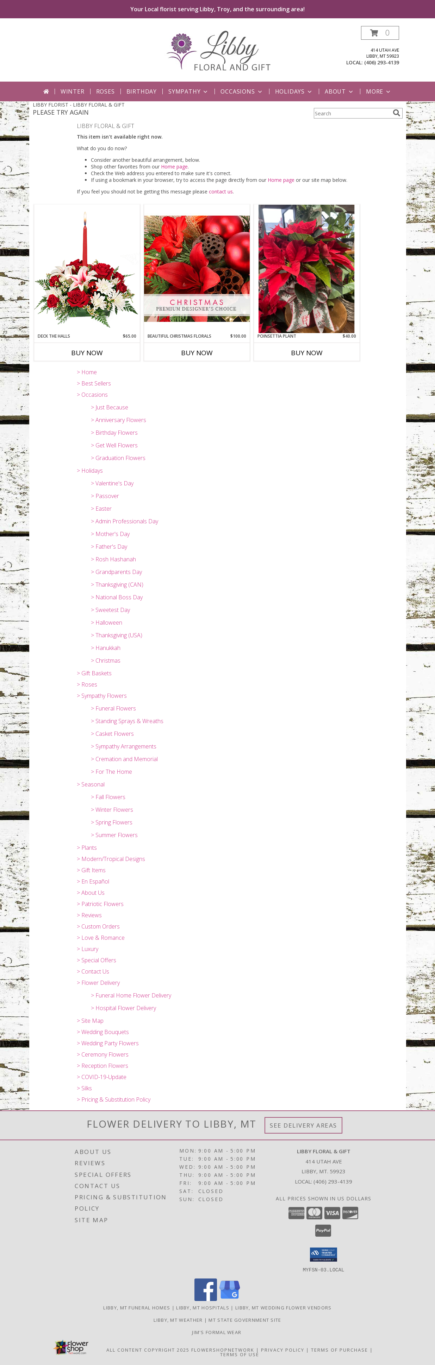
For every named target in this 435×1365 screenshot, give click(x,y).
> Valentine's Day (112, 483)
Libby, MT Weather (178, 1319)
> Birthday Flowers (114, 432)
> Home (87, 372)
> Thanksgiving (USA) (116, 635)
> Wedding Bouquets (103, 1032)
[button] (380, 33)
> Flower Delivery (98, 983)
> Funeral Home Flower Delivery (131, 995)
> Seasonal (91, 784)
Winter (73, 91)
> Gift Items (91, 870)
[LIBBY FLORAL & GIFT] (217, 50)
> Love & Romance (101, 938)
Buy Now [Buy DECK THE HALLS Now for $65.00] (87, 352)
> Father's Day (109, 546)
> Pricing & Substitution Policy (113, 1099)
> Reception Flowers (102, 1066)
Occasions (241, 91)
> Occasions (92, 394)
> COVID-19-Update (101, 1077)
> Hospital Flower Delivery (123, 1008)
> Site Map (90, 1021)
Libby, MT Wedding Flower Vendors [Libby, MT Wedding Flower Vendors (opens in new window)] (283, 1307)
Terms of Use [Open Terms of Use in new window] (239, 1354)
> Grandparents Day (116, 572)
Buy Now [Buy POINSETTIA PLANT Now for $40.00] (307, 352)
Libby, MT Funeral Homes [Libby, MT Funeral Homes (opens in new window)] (136, 1307)
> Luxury (87, 949)
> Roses (87, 684)
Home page (174, 166)
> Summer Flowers (114, 835)
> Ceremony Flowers (103, 1054)
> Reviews (89, 915)
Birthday (141, 91)
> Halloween (106, 622)
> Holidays (90, 470)
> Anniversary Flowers (118, 420)
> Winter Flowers (112, 810)
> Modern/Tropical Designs (111, 859)
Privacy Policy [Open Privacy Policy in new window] (282, 1349)
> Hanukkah (105, 648)
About (339, 91)
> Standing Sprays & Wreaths (127, 721)
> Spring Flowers (111, 822)
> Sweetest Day (110, 610)
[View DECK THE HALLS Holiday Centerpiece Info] (87, 268)
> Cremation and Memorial (124, 759)
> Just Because (109, 407)
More (379, 91)
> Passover (105, 496)
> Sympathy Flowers (102, 696)
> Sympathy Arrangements (123, 746)
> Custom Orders (98, 926)
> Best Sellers (94, 383)
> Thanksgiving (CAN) (117, 584)
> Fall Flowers (108, 797)
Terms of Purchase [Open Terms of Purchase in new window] (339, 1349)
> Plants (87, 847)
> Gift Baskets (94, 673)
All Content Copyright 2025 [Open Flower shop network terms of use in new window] (147, 1349)
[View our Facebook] (205, 1298)
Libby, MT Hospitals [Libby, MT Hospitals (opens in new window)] (202, 1307)
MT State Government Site (245, 1319)
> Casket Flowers (112, 734)
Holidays (294, 91)
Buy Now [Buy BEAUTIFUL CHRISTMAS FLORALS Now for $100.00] (197, 352)
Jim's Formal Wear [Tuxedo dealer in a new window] (217, 1332)
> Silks (84, 1088)
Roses (105, 91)
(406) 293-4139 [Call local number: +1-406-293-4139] (381, 62)
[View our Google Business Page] (229, 1298)
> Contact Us (93, 971)
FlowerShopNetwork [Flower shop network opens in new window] (222, 1349)
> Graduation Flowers (118, 458)
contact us (221, 191)
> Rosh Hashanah (113, 559)
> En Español (93, 881)
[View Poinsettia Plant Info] (307, 269)
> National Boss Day (117, 597)
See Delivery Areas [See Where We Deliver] (303, 1125)
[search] (396, 113)
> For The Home (111, 772)
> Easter (101, 508)
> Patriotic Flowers (100, 904)
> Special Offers (96, 960)
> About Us (91, 893)
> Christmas (105, 660)
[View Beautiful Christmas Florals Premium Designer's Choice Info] (197, 268)
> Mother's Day (110, 534)
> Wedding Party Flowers (108, 1043)
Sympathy (188, 91)
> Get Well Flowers (114, 445)
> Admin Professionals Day (124, 521)
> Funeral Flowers (113, 708)
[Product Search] (352, 113)
